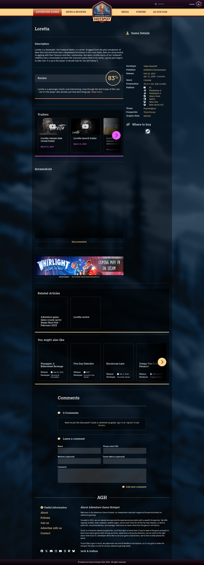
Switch (152, 99)
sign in (120, 422)
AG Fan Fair (160, 12)
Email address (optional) (114, 457)
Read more (97, 91)
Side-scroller (160, 83)
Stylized (147, 115)
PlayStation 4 (155, 90)
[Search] (169, 4)
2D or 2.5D (149, 83)
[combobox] (169, 4)
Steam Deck (154, 96)
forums (101, 425)
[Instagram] (56, 551)
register (129, 422)
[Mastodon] (69, 551)
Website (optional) (66, 457)
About (44, 512)
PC (150, 87)
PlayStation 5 (155, 93)
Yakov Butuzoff (150, 66)
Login (191, 4)
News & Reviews (76, 12)
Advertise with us (51, 528)
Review (42, 78)
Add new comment (134, 487)
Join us (45, 523)
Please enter (110, 446)
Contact (45, 533)
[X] (46, 551)
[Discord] (51, 551)
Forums (141, 12)
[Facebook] (42, 551)
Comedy (147, 80)
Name (60, 446)
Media (125, 12)
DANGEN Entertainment (155, 69)
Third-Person (149, 112)
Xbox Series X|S (156, 104)
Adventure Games (47, 12)
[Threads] (65, 551)
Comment (62, 467)
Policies (45, 517)
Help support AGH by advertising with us (85, 277)
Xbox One (153, 101)
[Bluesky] (73, 551)
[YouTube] (60, 551)
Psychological (150, 108)
